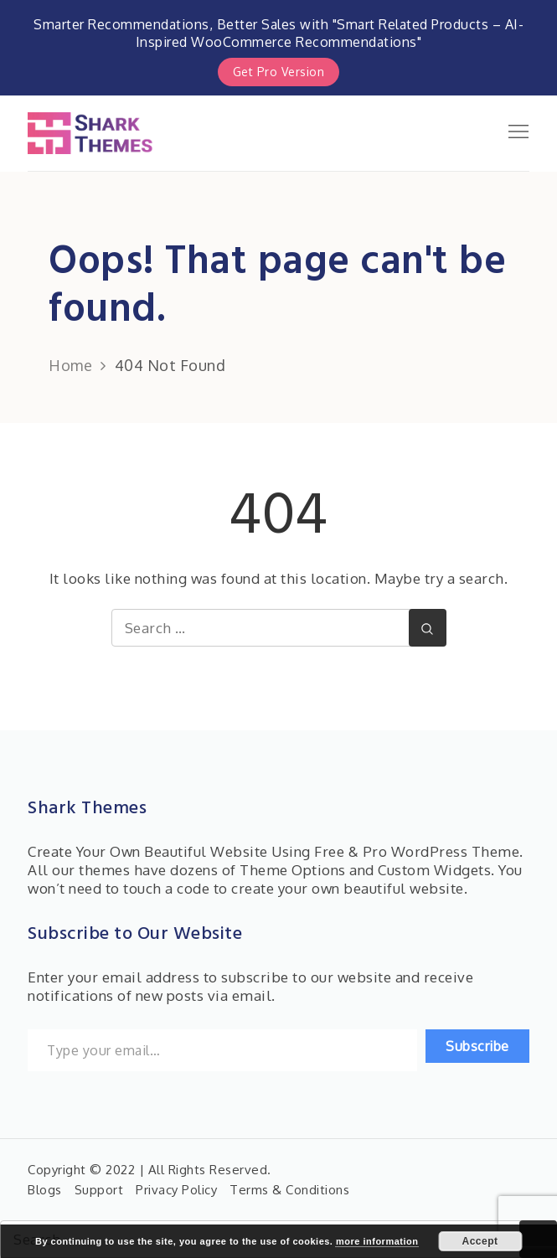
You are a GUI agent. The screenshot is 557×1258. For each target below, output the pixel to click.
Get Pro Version (279, 71)
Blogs (45, 1190)
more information (377, 1241)
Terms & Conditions (289, 1190)
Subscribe (477, 1046)
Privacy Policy (176, 1190)
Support (99, 1190)
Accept (480, 1241)
